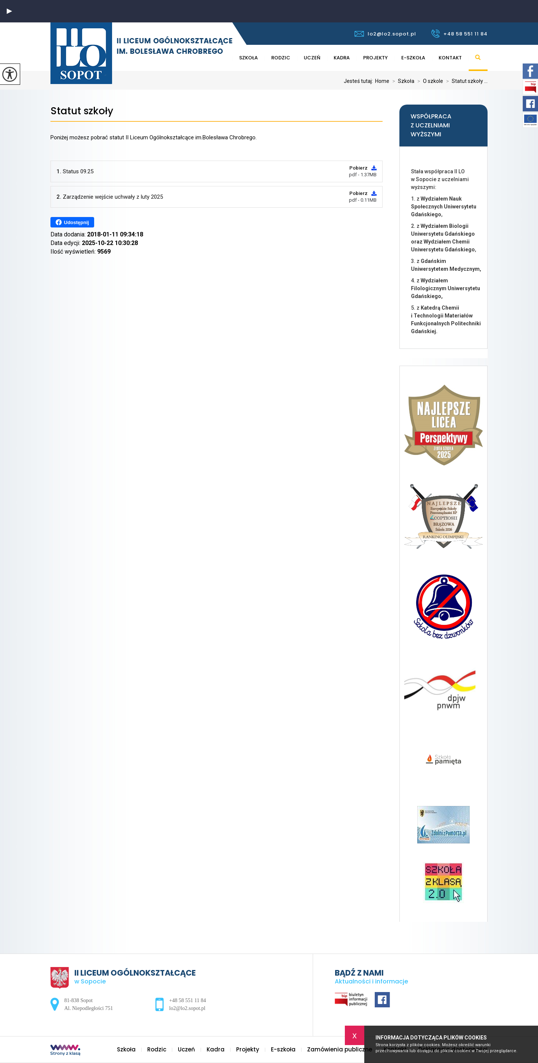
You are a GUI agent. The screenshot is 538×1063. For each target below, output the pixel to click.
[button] (9, 11)
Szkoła (248, 57)
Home (382, 81)
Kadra (342, 57)
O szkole (428, 81)
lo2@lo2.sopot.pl (385, 33)
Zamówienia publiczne (339, 1049)
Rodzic (280, 57)
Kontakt (450, 57)
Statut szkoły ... (465, 81)
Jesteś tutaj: (359, 81)
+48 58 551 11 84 (459, 33)
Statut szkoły (81, 111)
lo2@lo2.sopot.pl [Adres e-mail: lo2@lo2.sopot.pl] (187, 1008)
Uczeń (312, 57)
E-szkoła (413, 57)
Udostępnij (72, 222)
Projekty (375, 57)
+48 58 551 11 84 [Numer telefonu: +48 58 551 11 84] (187, 1000)
